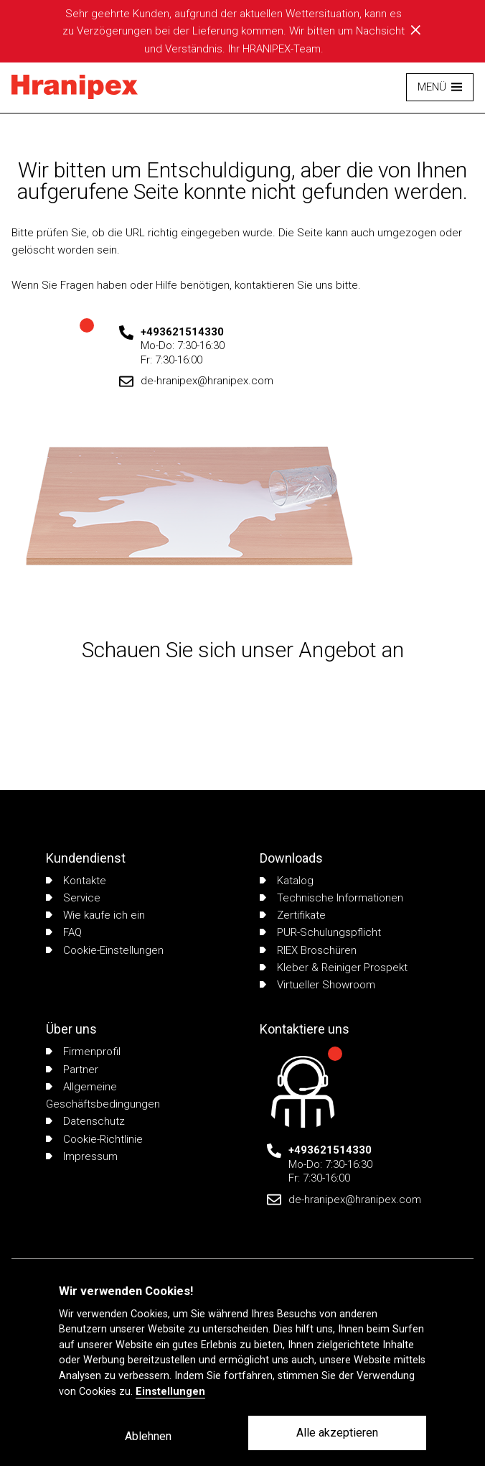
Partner (72, 1069)
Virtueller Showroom (317, 984)
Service (73, 897)
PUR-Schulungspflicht (320, 932)
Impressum (82, 1156)
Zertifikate (293, 915)
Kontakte (76, 880)
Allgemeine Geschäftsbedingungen (103, 1095)
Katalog (287, 880)
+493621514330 (182, 331)
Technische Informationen (331, 897)
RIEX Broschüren (308, 950)
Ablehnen (148, 1436)
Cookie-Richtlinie (94, 1139)
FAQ (64, 932)
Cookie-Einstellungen (105, 950)
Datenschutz (85, 1121)
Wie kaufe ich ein (95, 915)
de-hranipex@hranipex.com (207, 380)
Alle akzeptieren (337, 1432)
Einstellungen (170, 1392)
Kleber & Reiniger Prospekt (334, 967)
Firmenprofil (83, 1051)
